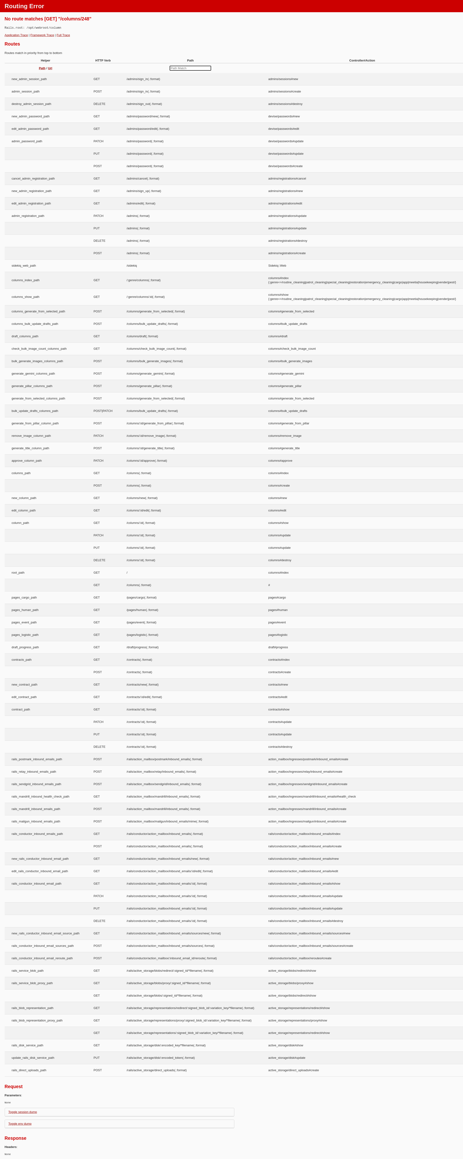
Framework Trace (42, 35)
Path (42, 68)
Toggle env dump (20, 1123)
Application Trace (16, 35)
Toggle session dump (22, 1112)
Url (50, 68)
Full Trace (63, 35)
